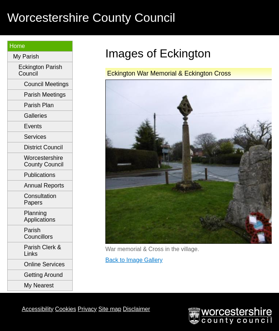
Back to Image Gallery (133, 260)
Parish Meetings (45, 95)
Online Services (44, 264)
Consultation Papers (40, 199)
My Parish (26, 56)
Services (35, 137)
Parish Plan (39, 105)
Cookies (65, 309)
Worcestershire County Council (44, 161)
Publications (39, 175)
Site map (109, 309)
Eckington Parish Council (40, 70)
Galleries (35, 116)
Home (17, 46)
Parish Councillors (38, 233)
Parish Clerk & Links (42, 250)
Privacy (87, 309)
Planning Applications (39, 216)
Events (33, 126)
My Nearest (39, 285)
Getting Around (43, 275)
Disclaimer (136, 309)
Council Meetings (46, 84)
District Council (43, 147)
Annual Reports (44, 185)
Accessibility (37, 309)
